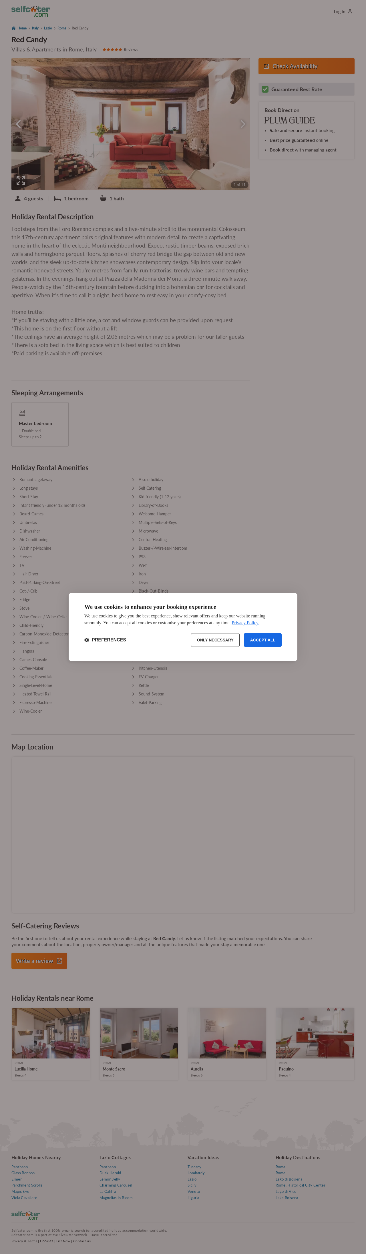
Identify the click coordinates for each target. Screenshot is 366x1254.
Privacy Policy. (245, 622)
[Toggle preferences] (105, 640)
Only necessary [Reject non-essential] (215, 640)
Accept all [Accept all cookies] (262, 640)
